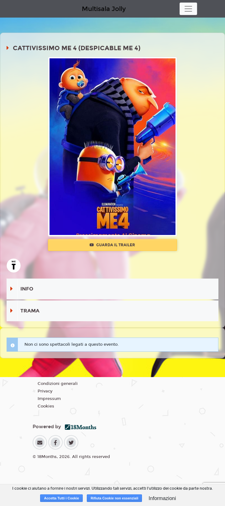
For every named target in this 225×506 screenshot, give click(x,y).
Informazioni (162, 498)
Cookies (46, 406)
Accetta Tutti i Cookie (61, 498)
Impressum (49, 398)
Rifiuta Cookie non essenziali (114, 498)
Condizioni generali (58, 383)
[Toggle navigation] (188, 9)
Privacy (45, 391)
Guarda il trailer (112, 245)
